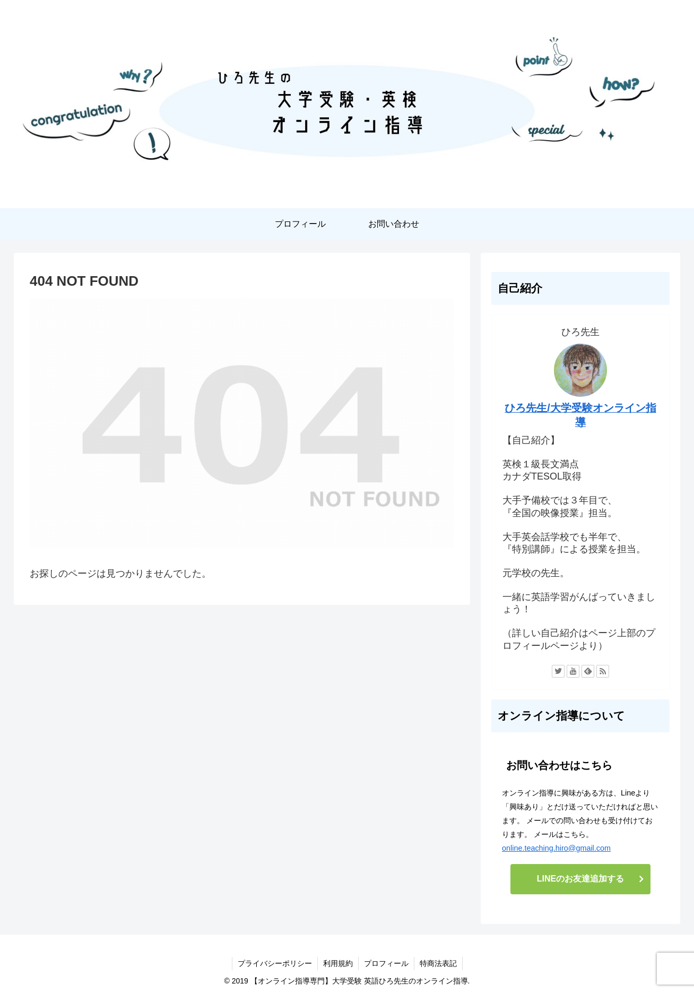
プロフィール (386, 963)
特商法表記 (438, 963)
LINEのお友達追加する (580, 878)
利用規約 (338, 963)
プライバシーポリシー (275, 963)
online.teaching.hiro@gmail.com (556, 848)
